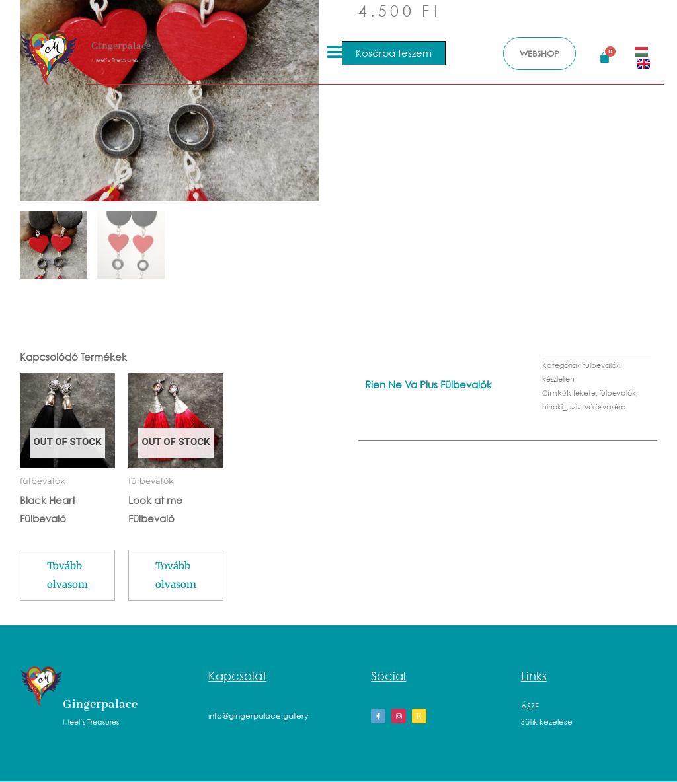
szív (575, 406)
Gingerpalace (121, 46)
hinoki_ (554, 406)
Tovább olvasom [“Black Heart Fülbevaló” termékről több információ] (67, 574)
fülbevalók (601, 365)
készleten (558, 378)
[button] (336, 52)
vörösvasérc (604, 406)
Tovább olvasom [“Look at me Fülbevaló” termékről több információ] (175, 574)
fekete (584, 392)
